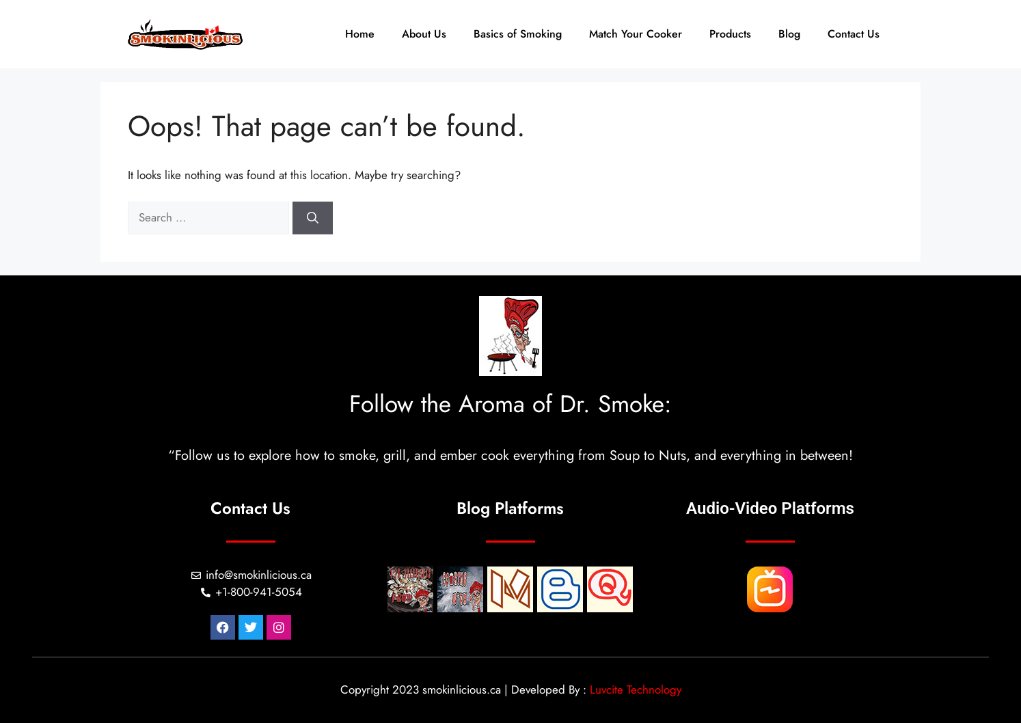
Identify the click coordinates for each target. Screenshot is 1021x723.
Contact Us (854, 34)
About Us (424, 34)
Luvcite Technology (635, 689)
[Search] (312, 218)
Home (360, 34)
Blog (789, 34)
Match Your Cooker (635, 34)
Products (730, 34)
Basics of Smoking (518, 34)
